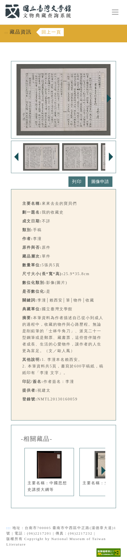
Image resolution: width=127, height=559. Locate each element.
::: (2, 3)
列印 (77, 181)
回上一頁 (51, 32)
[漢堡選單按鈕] (115, 12)
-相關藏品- (37, 439)
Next (109, 98)
